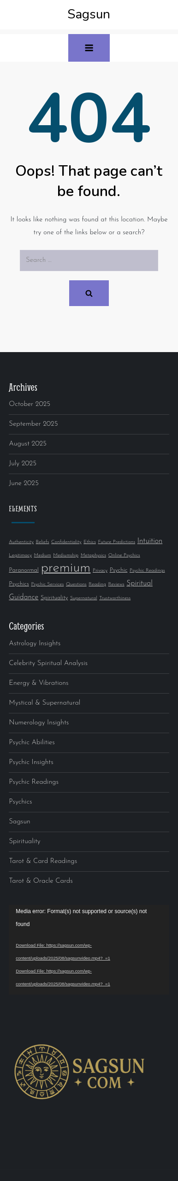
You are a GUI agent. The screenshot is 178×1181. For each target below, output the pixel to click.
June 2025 (24, 483)
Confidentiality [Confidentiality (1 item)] (66, 541)
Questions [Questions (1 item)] (76, 584)
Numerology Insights (39, 722)
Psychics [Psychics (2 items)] (19, 584)
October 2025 (29, 404)
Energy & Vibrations (38, 683)
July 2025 (22, 463)
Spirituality (24, 841)
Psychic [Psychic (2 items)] (119, 570)
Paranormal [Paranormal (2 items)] (23, 570)
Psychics (20, 802)
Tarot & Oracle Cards (41, 881)
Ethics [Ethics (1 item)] (89, 541)
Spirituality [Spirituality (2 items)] (54, 598)
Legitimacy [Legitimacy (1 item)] (20, 555)
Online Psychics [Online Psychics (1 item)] (124, 555)
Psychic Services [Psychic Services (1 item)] (47, 584)
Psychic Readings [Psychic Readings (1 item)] (147, 570)
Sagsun (88, 14)
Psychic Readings (34, 782)
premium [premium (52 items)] (65, 568)
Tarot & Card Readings (43, 861)
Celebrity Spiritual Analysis (48, 663)
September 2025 (33, 424)
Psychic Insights (31, 762)
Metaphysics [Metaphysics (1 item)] (93, 555)
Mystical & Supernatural (44, 703)
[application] (89, 950)
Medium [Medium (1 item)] (42, 555)
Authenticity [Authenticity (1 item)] (21, 541)
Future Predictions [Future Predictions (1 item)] (116, 541)
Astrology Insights (34, 643)
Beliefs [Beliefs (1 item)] (42, 541)
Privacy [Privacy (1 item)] (100, 570)
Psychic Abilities (31, 742)
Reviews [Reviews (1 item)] (116, 584)
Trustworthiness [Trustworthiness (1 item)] (115, 598)
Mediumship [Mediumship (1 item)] (65, 555)
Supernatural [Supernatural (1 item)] (83, 598)
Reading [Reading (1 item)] (97, 584)
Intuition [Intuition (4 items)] (150, 541)
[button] (89, 48)
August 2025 (28, 443)
